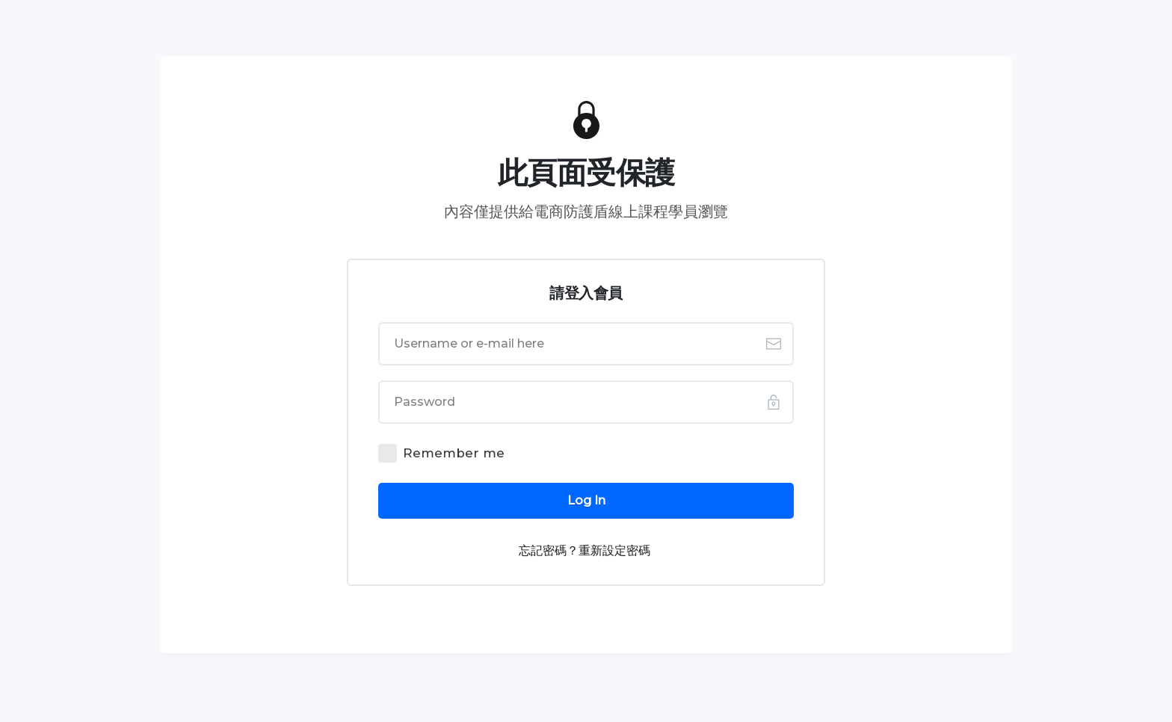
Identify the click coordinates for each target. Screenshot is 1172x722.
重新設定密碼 (614, 550)
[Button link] (586, 501)
